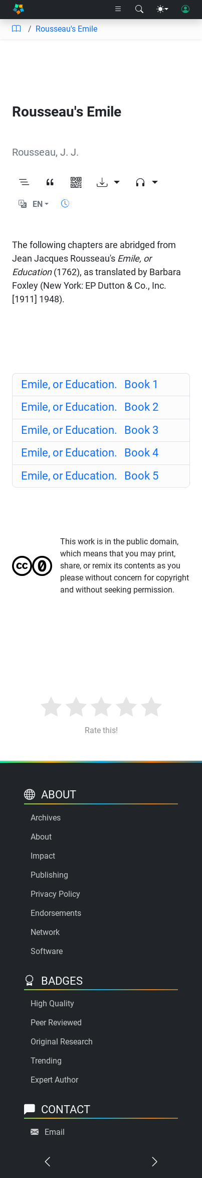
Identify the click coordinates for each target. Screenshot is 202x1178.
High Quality (52, 1003)
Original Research (62, 1041)
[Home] (18, 10)
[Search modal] (139, 9)
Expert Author (54, 1080)
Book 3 (89, 430)
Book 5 (89, 475)
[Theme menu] (162, 9)
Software (47, 951)
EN (38, 204)
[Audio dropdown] (146, 183)
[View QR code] (76, 183)
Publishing (49, 875)
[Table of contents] (16, 29)
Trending (46, 1061)
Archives (46, 817)
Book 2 (89, 407)
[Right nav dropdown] (118, 9)
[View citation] (50, 183)
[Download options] (108, 183)
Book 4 (89, 452)
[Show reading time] (65, 203)
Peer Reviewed (56, 1022)
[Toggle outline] (24, 183)
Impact (43, 856)
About (41, 837)
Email (55, 1132)
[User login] (185, 9)
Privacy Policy (55, 894)
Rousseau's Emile (66, 29)
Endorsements (56, 913)
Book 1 (89, 384)
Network (45, 932)
